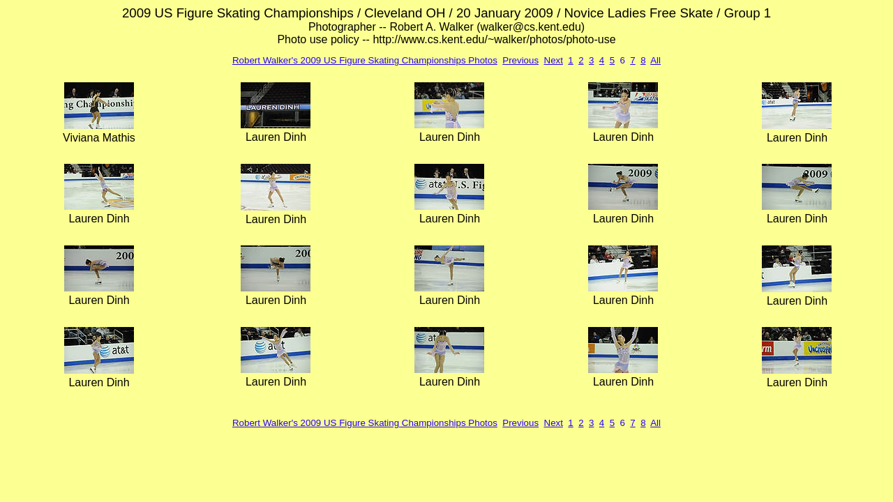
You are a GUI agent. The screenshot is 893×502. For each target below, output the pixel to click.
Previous (520, 60)
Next (553, 60)
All (655, 60)
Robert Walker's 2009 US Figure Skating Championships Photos (364, 60)
